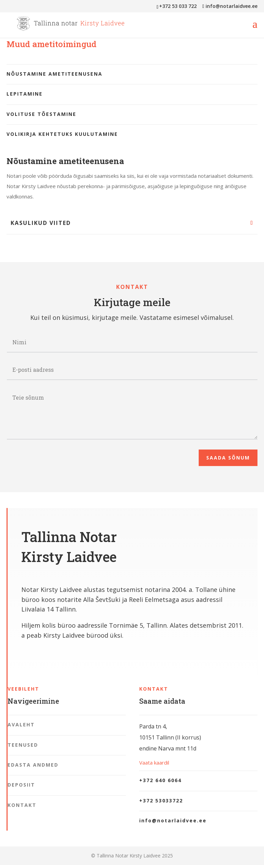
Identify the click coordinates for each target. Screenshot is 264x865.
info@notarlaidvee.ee (173, 820)
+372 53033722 (161, 800)
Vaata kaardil (154, 762)
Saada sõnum (228, 457)
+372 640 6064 (160, 780)
